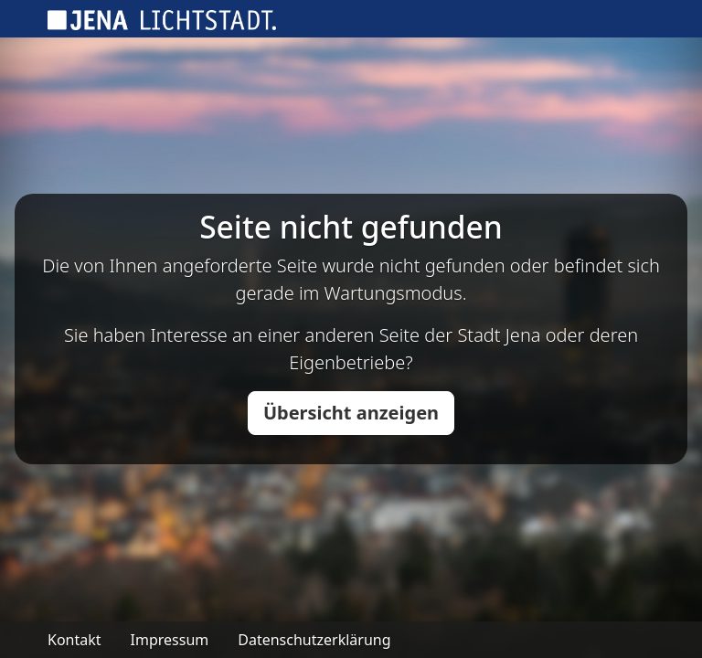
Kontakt (74, 640)
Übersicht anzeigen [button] (351, 412)
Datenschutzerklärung (314, 640)
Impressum (170, 640)
